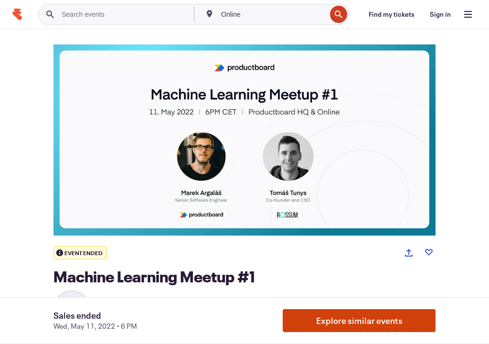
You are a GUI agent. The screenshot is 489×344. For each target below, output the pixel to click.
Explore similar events (359, 320)
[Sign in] (440, 14)
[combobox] (272, 14)
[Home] (17, 14)
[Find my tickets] (391, 14)
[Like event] (429, 252)
